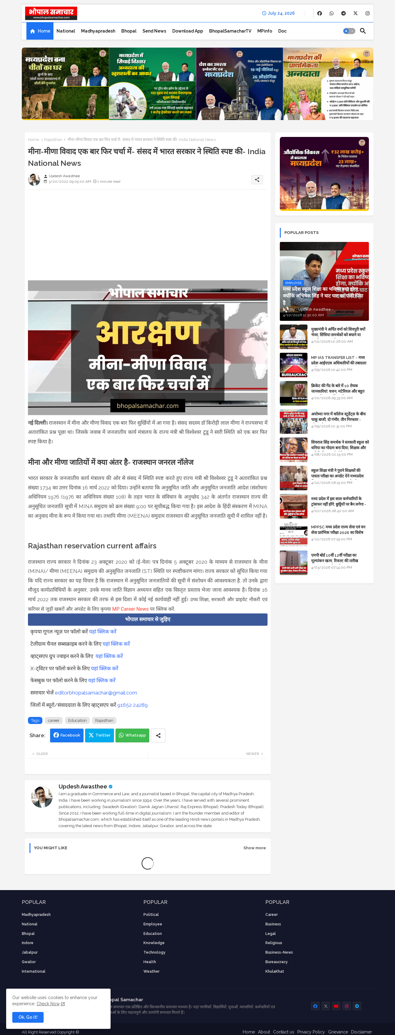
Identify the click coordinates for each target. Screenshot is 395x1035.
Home (44, 31)
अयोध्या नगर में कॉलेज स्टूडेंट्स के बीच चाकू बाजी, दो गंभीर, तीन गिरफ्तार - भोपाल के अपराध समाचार (338, 419)
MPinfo (264, 31)
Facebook (70, 735)
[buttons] (319, 13)
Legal (270, 934)
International (33, 971)
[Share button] (158, 735)
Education (77, 720)
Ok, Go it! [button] (27, 1017)
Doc (282, 31)
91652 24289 (132, 705)
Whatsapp (135, 735)
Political (151, 914)
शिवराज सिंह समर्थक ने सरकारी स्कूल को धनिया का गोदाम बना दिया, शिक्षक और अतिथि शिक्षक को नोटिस (340, 448)
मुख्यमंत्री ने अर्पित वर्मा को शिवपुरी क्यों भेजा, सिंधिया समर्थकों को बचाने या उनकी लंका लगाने (338, 335)
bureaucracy (276, 962)
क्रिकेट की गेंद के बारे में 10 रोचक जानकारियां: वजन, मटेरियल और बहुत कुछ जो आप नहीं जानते (337, 391)
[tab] (39, 31)
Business (273, 924)
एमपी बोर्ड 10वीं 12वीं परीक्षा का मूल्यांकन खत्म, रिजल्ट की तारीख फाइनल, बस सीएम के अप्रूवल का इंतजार (339, 561)
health (149, 962)
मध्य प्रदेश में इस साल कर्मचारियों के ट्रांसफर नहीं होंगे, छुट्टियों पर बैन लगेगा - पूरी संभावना (338, 504)
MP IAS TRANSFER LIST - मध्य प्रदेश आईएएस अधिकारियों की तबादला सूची (338, 363)
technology (154, 952)
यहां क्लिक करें (102, 631)
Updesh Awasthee (83, 786)
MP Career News (130, 609)
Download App (187, 31)
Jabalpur (29, 952)
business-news (279, 952)
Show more (255, 848)
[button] (349, 31)
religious (273, 943)
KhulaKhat (274, 971)
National (66, 31)
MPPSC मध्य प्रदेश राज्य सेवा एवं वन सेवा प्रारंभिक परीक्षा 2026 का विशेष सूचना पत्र (338, 532)
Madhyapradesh (98, 31)
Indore (27, 943)
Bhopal (128, 31)
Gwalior (29, 962)
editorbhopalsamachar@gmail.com (96, 693)
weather (151, 971)
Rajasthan (53, 139)
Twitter (103, 735)
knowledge (154, 943)
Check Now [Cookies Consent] (48, 1003)
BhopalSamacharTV (230, 31)
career (54, 720)
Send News (154, 31)
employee (152, 924)
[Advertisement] (148, 237)
